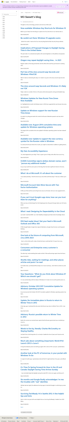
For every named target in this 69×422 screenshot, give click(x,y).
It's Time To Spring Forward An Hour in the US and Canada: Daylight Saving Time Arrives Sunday (41, 368)
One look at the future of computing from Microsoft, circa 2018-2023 (42, 236)
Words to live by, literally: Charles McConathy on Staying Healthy (41, 329)
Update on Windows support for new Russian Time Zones (39, 111)
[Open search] (62, 2)
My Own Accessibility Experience (34, 151)
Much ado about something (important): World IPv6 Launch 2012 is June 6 (42, 342)
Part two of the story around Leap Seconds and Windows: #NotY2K (40, 73)
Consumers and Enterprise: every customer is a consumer (39, 248)
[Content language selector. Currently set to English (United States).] (7, 418)
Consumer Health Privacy (38, 421)
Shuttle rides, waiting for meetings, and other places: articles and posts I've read (42, 261)
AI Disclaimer (3, 421)
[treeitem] (10, 17)
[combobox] (9, 14)
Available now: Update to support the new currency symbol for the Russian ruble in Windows (42, 139)
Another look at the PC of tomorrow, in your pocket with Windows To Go (44, 354)
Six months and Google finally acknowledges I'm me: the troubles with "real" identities (42, 380)
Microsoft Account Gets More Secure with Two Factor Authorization (40, 186)
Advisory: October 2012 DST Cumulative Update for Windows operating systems (42, 287)
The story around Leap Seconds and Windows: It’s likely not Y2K (43, 87)
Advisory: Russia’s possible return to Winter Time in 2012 (41, 315)
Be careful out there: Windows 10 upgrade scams (41, 38)
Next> (22, 407)
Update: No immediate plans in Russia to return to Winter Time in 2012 (41, 301)
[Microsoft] (2, 2)
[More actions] (66, 12)
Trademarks (55, 421)
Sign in (66, 1)
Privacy (28, 421)
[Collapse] (16, 11)
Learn (22, 12)
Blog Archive (28, 12)
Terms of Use (48, 421)
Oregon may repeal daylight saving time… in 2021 (41, 60)
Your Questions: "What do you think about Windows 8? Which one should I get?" (43, 275)
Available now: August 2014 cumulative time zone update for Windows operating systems (41, 125)
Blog (18, 421)
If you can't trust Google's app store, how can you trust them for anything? (43, 198)
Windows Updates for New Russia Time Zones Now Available (39, 99)
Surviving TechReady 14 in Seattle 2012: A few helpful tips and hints (42, 394)
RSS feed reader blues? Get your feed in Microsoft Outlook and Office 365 (41, 222)
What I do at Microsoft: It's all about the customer (41, 173)
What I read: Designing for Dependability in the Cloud (43, 211)
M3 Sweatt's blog (36, 12)
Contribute (23, 421)
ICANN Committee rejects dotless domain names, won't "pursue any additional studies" (43, 162)
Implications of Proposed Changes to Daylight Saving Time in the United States (42, 49)
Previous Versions (11, 421)
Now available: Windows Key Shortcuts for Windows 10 (43, 28)
